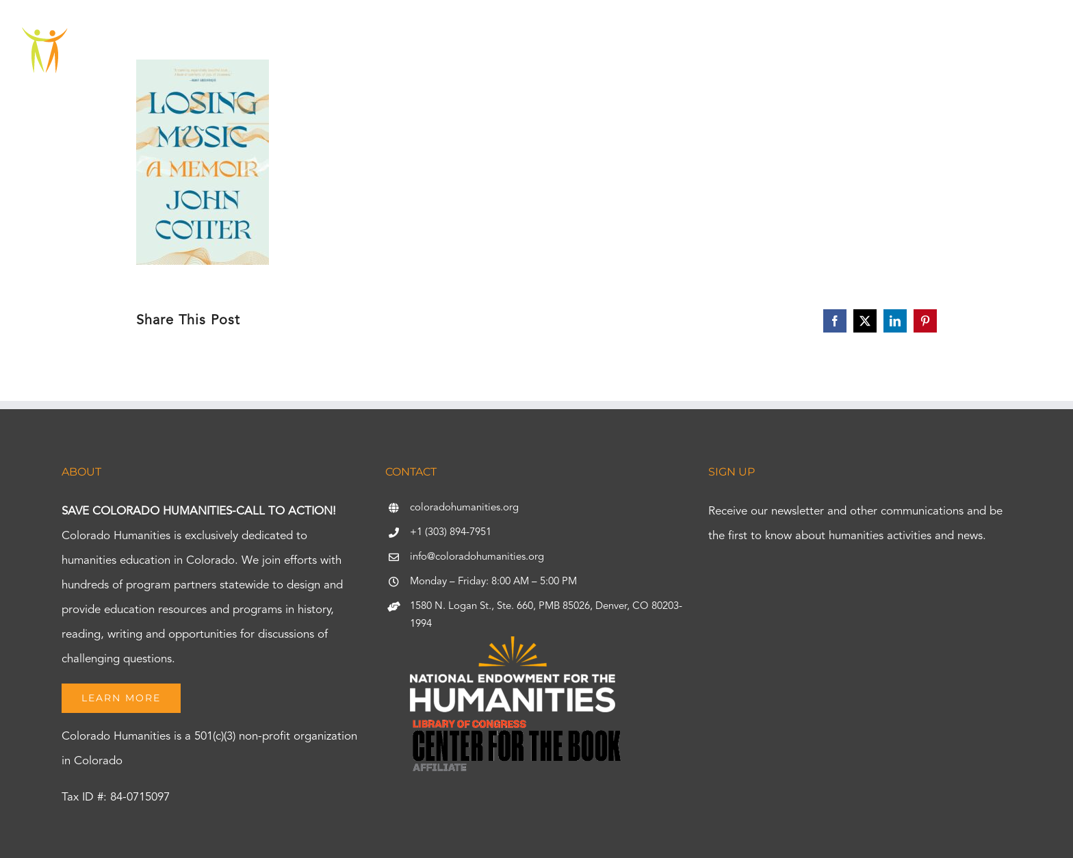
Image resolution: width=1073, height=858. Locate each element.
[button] (1012, 51)
